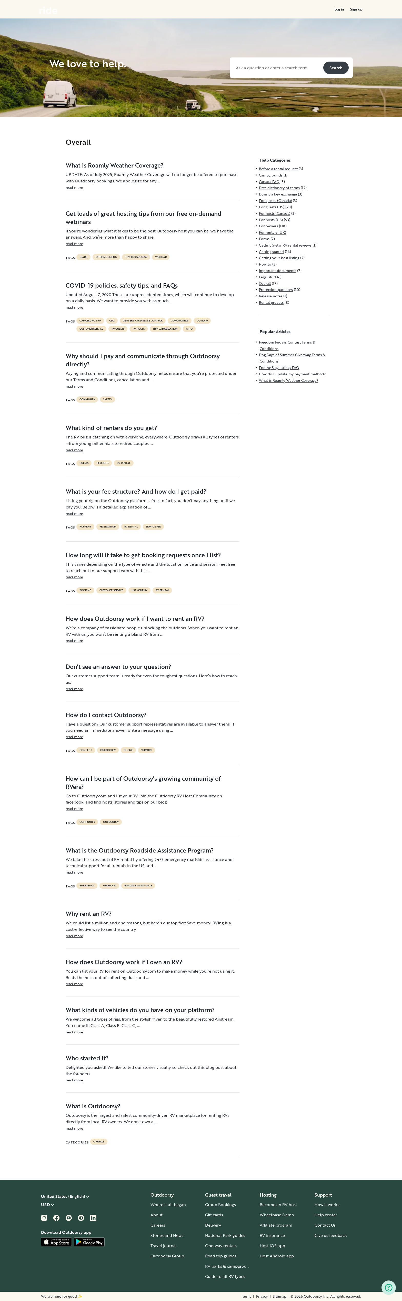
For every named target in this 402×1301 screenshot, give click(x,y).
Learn (83, 257)
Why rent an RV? (89, 913)
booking (85, 590)
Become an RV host (278, 1204)
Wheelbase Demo (277, 1215)
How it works (327, 1204)
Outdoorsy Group (167, 1256)
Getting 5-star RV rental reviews (285, 245)
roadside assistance (138, 885)
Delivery (213, 1225)
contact (85, 750)
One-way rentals (221, 1246)
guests (83, 463)
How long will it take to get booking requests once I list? (143, 555)
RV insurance (272, 1235)
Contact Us (325, 1225)
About (156, 1215)
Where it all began (168, 1204)
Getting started (271, 251)
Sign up (356, 9)
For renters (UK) (272, 232)
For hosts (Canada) (274, 213)
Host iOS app (272, 1246)
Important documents (277, 270)
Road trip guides (220, 1256)
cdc (111, 320)
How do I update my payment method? (292, 374)
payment (85, 526)
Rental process (271, 302)
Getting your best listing (279, 257)
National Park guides (225, 1235)
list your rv (140, 590)
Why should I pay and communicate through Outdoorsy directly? (143, 359)
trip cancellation (165, 328)
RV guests (118, 328)
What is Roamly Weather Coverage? (115, 165)
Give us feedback (331, 1235)
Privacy (262, 1296)
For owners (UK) (273, 226)
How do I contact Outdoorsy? (106, 714)
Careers (157, 1225)
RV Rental (123, 463)
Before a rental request (278, 168)
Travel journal (163, 1246)
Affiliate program (276, 1225)
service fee (153, 526)
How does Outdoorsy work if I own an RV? (124, 961)
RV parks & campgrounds (229, 1266)
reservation (107, 526)
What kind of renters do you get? (111, 427)
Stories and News (166, 1235)
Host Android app (277, 1256)
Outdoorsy (108, 750)
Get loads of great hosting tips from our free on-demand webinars (144, 217)
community (87, 399)
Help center (326, 1215)
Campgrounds (271, 175)
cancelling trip (90, 320)
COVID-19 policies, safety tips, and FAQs (122, 285)
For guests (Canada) (275, 200)
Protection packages (276, 289)
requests (103, 463)
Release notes (270, 296)
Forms (264, 238)
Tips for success (136, 257)
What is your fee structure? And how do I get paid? (136, 491)
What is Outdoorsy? (93, 1106)
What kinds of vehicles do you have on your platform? (140, 1009)
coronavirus (179, 320)
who (189, 328)
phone (128, 750)
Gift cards (214, 1215)
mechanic (109, 885)
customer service (91, 328)
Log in (339, 9)
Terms (246, 1296)
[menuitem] (339, 9)
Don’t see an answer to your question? (118, 666)
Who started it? (87, 1058)
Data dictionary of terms (279, 187)
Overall (98, 1141)
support (146, 750)
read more (74, 187)
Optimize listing (106, 257)
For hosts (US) (271, 219)
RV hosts (138, 328)
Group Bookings (220, 1204)
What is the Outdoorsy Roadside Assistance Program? (140, 850)
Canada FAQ (269, 181)
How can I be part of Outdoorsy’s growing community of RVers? (143, 782)
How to (265, 264)
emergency (86, 885)
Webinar (161, 257)
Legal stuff (267, 277)
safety (107, 399)
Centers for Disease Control (143, 320)
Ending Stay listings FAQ (279, 367)
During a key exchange (278, 194)
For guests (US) (271, 207)
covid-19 (202, 320)
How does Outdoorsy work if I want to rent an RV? (135, 618)
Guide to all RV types (225, 1276)
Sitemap (279, 1296)
